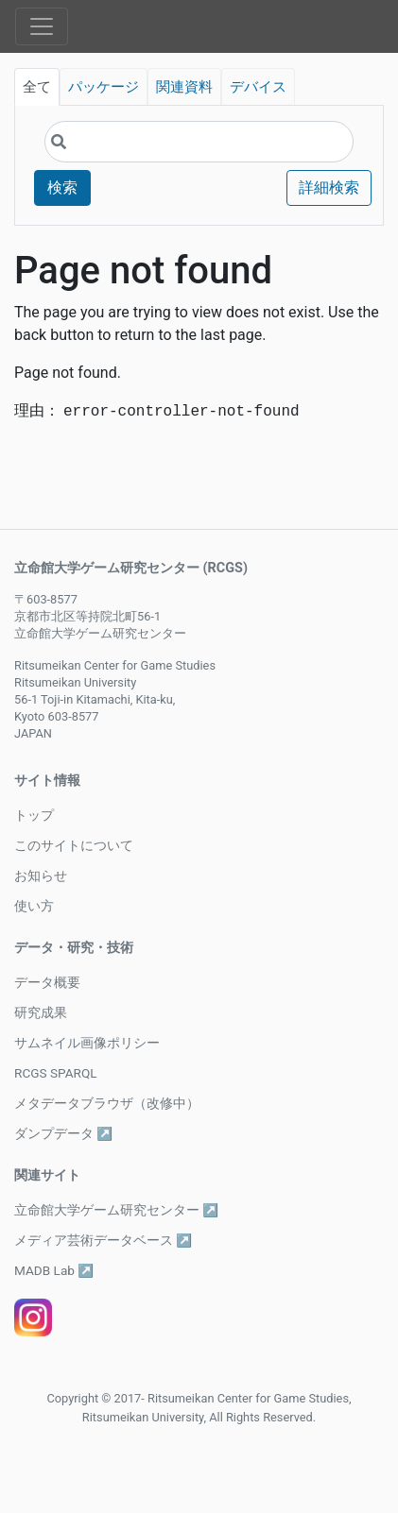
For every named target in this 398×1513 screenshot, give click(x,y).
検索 (62, 187)
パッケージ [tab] (103, 86)
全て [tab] (37, 86)
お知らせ (40, 875)
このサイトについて (73, 845)
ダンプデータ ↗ (63, 1133)
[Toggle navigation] (41, 26)
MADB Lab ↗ (54, 1270)
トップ (34, 815)
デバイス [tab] (258, 86)
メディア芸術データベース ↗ (103, 1240)
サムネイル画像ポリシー (87, 1042)
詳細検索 (329, 187)
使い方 (34, 905)
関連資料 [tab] (184, 86)
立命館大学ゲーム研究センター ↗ (116, 1209)
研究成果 (40, 1012)
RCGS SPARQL (55, 1072)
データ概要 (47, 982)
